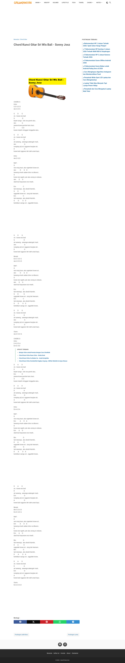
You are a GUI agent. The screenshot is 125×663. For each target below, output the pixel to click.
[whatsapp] (59, 622)
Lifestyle (65, 2)
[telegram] (73, 622)
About (68, 653)
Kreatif (47, 2)
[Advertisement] (62, 21)
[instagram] (65, 644)
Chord (89, 2)
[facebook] (20, 622)
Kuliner (55, 2)
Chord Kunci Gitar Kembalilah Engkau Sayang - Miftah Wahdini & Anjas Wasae (43, 361)
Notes (98, 2)
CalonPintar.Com (64, 660)
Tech (73, 2)
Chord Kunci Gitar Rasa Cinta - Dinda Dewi (32, 355)
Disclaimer (75, 653)
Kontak (63, 653)
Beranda (49, 653)
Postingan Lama (73, 634)
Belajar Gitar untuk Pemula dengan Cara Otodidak (34, 352)
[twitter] (33, 622)
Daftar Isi (56, 653)
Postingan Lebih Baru (21, 634)
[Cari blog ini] (110, 2)
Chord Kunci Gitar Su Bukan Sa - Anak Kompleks (34, 358)
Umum (37, 2)
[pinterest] (46, 622)
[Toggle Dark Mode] (107, 2)
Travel (81, 2)
